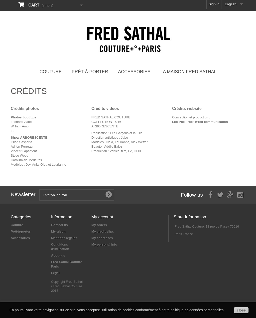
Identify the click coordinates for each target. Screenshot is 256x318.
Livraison (58, 231)
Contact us (59, 225)
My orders (99, 225)
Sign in (214, 4)
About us (58, 255)
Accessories (134, 71)
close (241, 310)
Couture (50, 71)
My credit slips (102, 231)
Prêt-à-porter (90, 71)
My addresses (102, 238)
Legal (55, 273)
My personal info (104, 244)
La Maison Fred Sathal (188, 71)
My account (102, 217)
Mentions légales (64, 238)
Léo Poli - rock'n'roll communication (200, 122)
